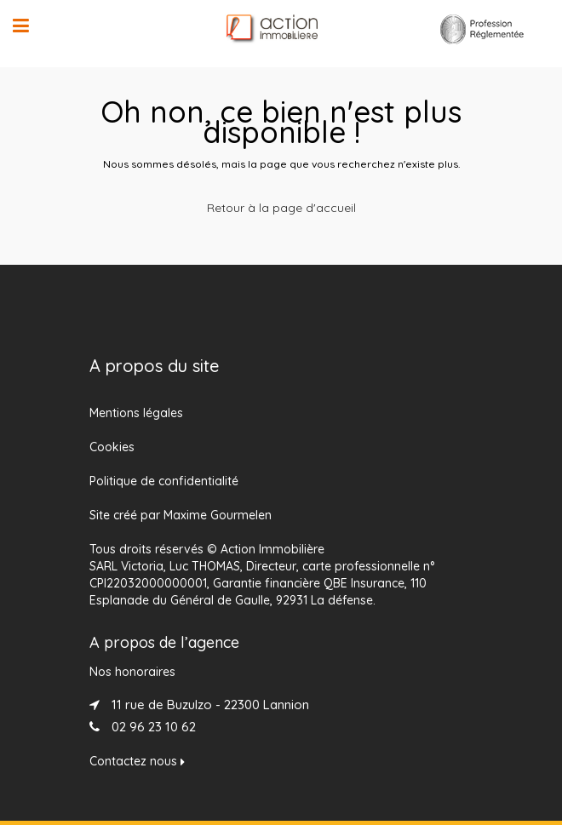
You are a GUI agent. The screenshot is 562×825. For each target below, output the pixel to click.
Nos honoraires (132, 671)
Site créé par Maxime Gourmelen (180, 515)
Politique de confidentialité (163, 481)
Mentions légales (136, 413)
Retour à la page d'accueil (281, 207)
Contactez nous (137, 761)
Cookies (112, 447)
